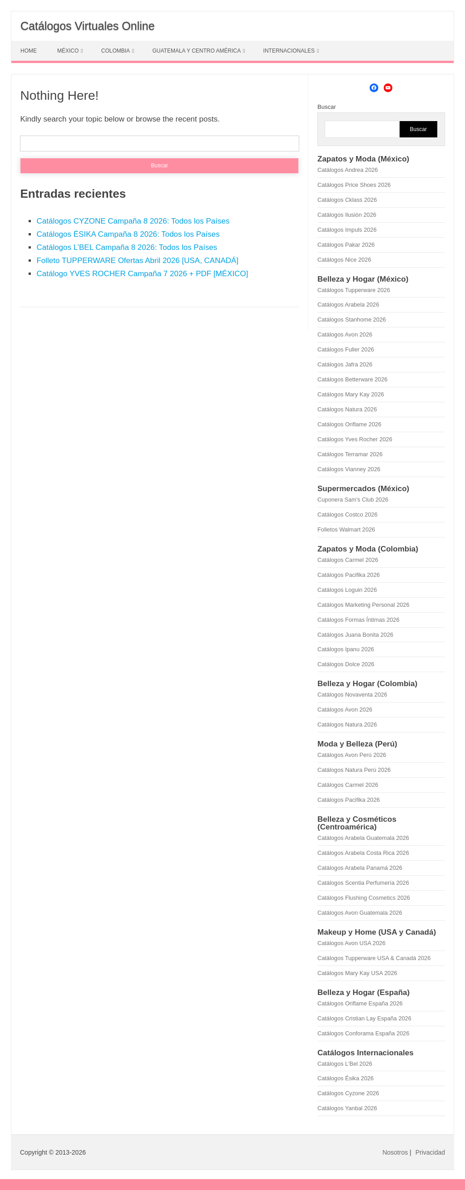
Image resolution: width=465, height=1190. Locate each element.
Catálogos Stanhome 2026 (351, 319)
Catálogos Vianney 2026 (349, 469)
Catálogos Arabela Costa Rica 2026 (363, 852)
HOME (28, 51)
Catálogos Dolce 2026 (345, 664)
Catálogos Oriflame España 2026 (360, 1003)
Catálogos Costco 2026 (347, 514)
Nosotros (395, 1152)
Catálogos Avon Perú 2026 (351, 754)
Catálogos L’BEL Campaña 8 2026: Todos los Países (126, 247)
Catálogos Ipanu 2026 (345, 649)
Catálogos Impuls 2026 (346, 229)
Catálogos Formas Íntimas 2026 (358, 619)
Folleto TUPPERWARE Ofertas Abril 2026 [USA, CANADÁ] (137, 260)
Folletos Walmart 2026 (346, 529)
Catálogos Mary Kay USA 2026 (357, 973)
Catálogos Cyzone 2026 (348, 1093)
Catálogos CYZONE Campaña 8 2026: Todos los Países (132, 221)
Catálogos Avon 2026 (344, 334)
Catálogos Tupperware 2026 (353, 290)
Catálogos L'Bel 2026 (344, 1063)
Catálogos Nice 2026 (344, 259)
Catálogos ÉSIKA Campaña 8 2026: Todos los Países (127, 234)
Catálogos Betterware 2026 (352, 379)
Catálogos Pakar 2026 (346, 244)
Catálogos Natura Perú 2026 (354, 769)
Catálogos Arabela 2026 (348, 304)
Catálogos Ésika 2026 (345, 1078)
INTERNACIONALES (289, 51)
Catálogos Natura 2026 (347, 409)
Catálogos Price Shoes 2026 (354, 184)
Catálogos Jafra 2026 (344, 364)
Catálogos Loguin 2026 (347, 589)
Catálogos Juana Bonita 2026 (355, 634)
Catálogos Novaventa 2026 (352, 694)
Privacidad (430, 1152)
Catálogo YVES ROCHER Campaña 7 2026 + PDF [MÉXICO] (142, 273)
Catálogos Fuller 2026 (345, 349)
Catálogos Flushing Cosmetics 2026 (363, 897)
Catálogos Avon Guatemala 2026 (359, 912)
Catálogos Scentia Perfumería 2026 (363, 882)
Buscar (326, 106)
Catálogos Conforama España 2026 (363, 1033)
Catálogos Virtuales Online (87, 26)
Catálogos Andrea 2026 (347, 169)
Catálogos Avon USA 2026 (351, 943)
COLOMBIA (115, 51)
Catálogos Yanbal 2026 (347, 1108)
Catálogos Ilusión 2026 (346, 214)
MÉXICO (68, 51)
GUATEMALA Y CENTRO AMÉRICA (196, 51)
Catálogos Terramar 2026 (349, 454)
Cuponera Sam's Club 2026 (352, 499)
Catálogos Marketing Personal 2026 (363, 604)
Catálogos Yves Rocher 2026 (354, 439)
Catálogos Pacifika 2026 (348, 574)
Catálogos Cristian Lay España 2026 (364, 1018)
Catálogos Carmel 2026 (347, 559)
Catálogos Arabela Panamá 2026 (359, 867)
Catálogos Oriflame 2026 (349, 424)
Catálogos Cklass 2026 (347, 199)
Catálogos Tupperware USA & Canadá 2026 (373, 958)
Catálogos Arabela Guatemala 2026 (363, 837)
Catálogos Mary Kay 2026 (350, 394)
